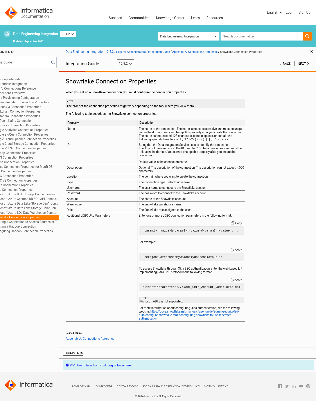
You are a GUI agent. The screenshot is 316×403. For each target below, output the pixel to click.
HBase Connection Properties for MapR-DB (43, 166)
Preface (12, 74)
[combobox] (262, 36)
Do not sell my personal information (171, 387)
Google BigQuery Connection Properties (41, 134)
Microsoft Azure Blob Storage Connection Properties (46, 194)
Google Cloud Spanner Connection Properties (45, 139)
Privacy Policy (127, 387)
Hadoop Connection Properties (35, 153)
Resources (214, 18)
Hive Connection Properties (33, 171)
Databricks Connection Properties (37, 125)
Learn (195, 18)
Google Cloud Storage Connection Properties (44, 143)
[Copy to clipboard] (241, 223)
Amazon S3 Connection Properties (37, 107)
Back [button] (287, 64)
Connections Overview (29, 93)
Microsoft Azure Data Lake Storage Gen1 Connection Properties (46, 203)
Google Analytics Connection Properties (41, 130)
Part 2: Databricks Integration (27, 84)
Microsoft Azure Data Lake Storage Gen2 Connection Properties (46, 208)
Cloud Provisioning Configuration (36, 97)
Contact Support (217, 387)
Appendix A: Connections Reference (31, 88)
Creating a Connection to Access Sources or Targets (46, 222)
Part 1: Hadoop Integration (25, 79)
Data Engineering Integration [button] (179, 36)
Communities (139, 18)
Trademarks (103, 387)
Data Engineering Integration (35, 34)
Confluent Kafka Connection (33, 120)
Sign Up (304, 12)
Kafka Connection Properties (34, 185)
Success (115, 18)
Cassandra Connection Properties (37, 116)
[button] (275, 12)
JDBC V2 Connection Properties (36, 180)
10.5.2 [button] (68, 33)
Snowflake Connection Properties (37, 217)
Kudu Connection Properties (33, 189)
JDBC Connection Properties (33, 176)
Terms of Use (80, 387)
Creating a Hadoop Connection (35, 226)
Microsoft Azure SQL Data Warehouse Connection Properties (46, 212)
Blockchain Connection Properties (37, 111)
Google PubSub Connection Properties (40, 148)
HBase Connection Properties (34, 162)
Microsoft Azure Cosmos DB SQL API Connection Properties (46, 199)
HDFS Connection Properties (33, 157)
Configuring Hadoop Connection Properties (43, 231)
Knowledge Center (170, 18)
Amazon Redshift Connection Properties (41, 102)
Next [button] (302, 64)
